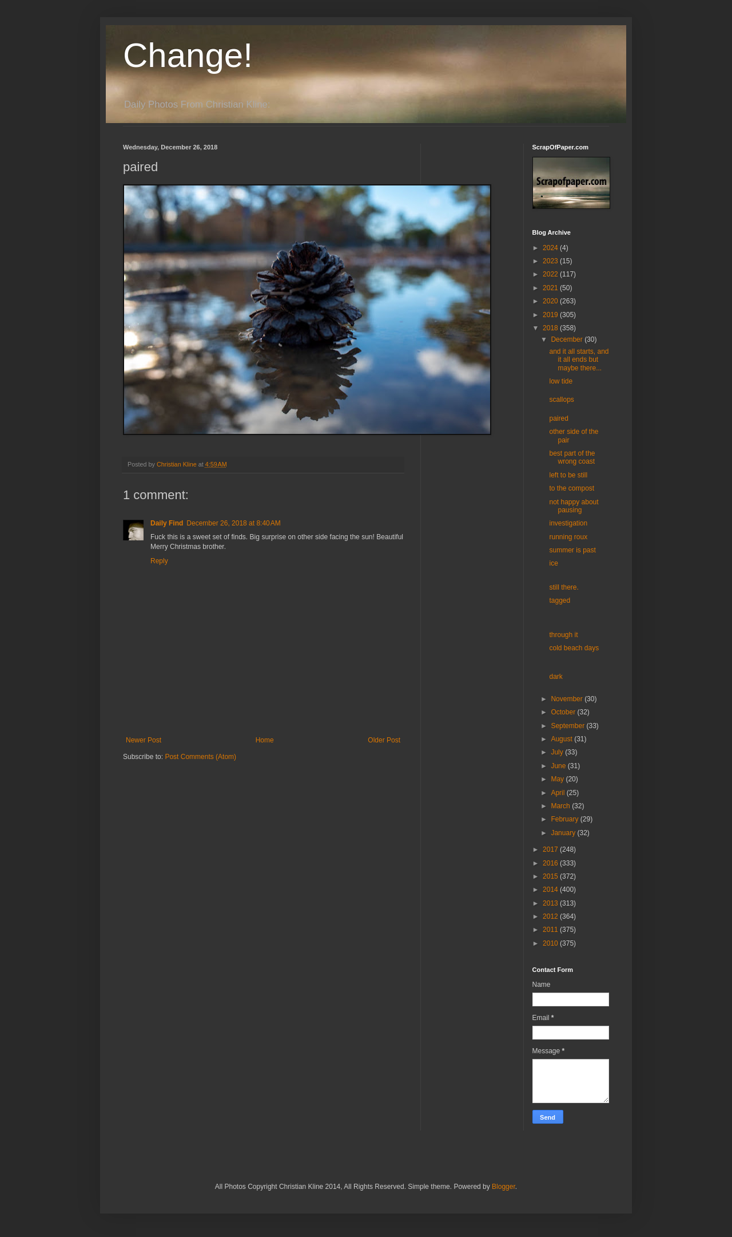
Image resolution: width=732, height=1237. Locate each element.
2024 (551, 248)
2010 (551, 943)
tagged (559, 600)
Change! (188, 55)
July (558, 752)
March (561, 806)
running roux (568, 537)
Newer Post (143, 740)
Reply (159, 561)
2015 (551, 876)
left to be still (568, 475)
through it (563, 635)
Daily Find (166, 523)
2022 (551, 274)
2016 (551, 863)
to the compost (571, 488)
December (567, 339)
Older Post (384, 740)
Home (265, 740)
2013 (551, 903)
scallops (561, 400)
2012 (551, 916)
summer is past (572, 550)
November (567, 699)
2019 (551, 315)
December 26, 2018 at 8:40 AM (233, 523)
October (564, 712)
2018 (551, 328)
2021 (551, 288)
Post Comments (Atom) (200, 757)
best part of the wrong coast (572, 457)
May (558, 779)
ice (553, 563)
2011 (551, 930)
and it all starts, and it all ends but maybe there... (578, 359)
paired (558, 418)
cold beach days (574, 648)
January (564, 833)
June (559, 766)
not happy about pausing (573, 506)
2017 (551, 849)
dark (555, 677)
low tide (560, 381)
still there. (563, 587)
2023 (551, 261)
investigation (568, 523)
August (562, 739)
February (565, 819)
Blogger (503, 1187)
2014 (551, 890)
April (558, 793)
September (568, 726)
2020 (551, 301)
